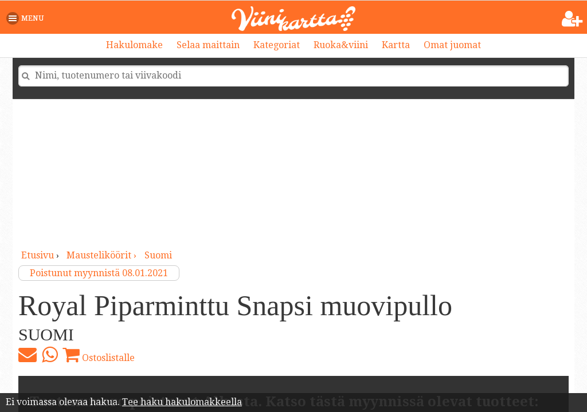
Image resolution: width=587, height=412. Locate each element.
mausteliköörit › (102, 255)
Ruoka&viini (341, 45)
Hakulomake (134, 45)
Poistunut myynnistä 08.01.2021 (99, 273)
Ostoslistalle (98, 355)
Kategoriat (276, 45)
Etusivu (37, 255)
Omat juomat (452, 45)
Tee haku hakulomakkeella (182, 402)
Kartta (396, 45)
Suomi (158, 255)
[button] (27, 18)
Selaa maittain (208, 45)
